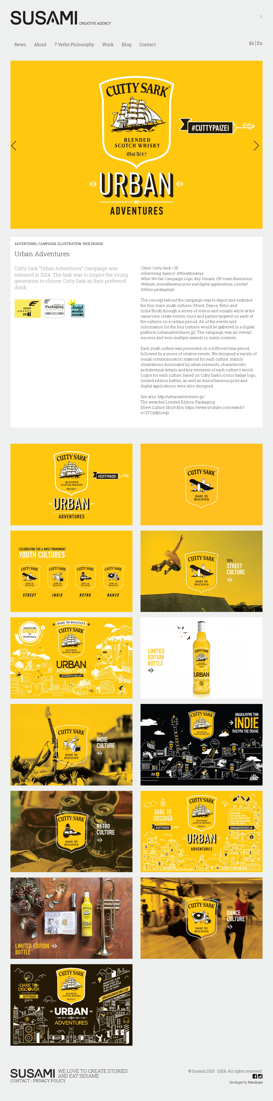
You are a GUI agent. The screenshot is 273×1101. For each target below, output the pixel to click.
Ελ (251, 43)
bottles (175, 380)
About (40, 44)
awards (196, 337)
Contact (147, 44)
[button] (15, 146)
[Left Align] (261, 16)
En (260, 43)
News (20, 44)
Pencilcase (255, 1082)
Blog (126, 44)
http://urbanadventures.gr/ (181, 396)
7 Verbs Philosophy (74, 44)
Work (108, 44)
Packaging (205, 402)
